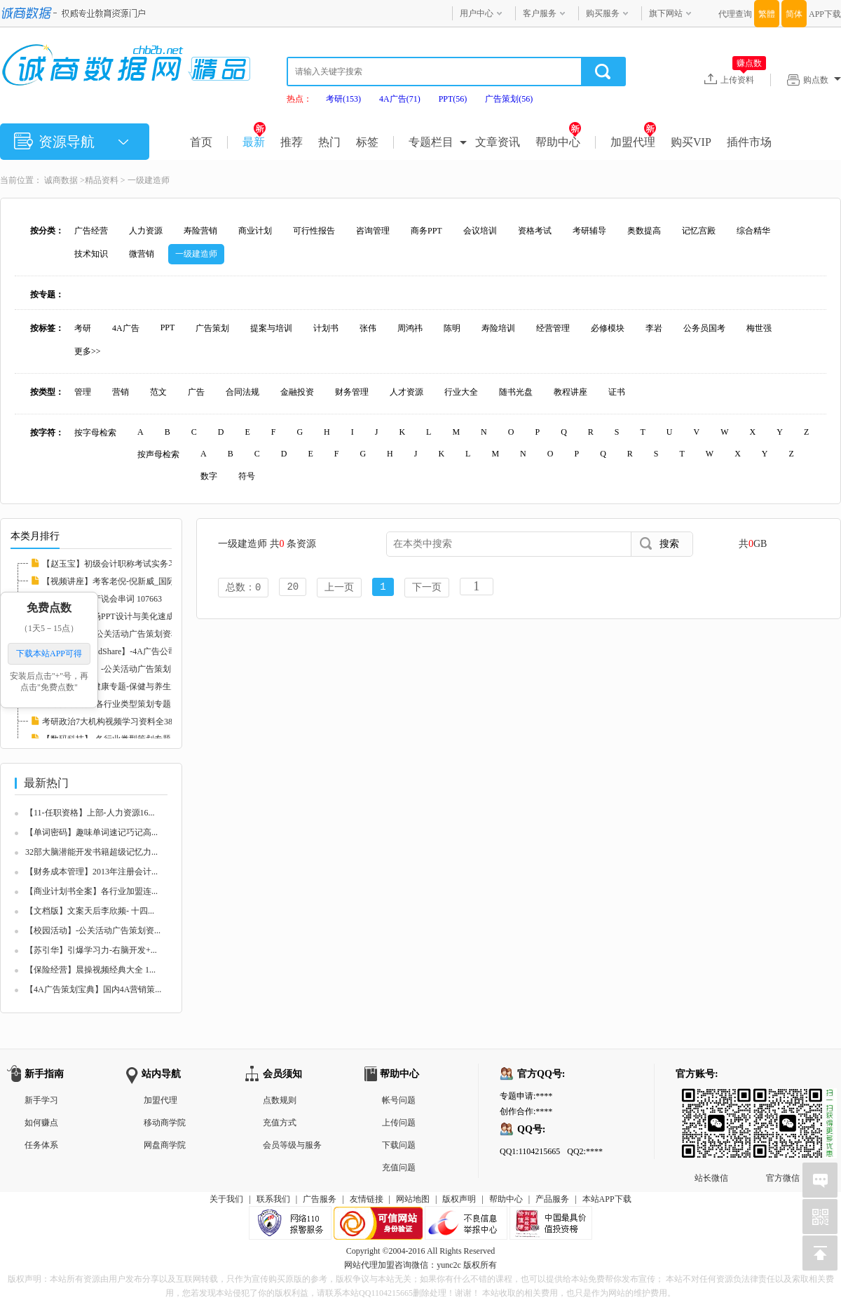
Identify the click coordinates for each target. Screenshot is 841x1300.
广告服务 (319, 1199)
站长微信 (711, 1099)
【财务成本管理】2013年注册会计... (91, 871)
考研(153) (343, 99)
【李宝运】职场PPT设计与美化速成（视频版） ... (133, 616)
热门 (329, 142)
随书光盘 (516, 392)
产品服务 (552, 1199)
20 (293, 588)
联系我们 (273, 1199)
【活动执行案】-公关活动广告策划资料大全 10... (131, 669)
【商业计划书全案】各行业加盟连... (91, 891)
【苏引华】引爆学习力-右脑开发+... (91, 950)
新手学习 (41, 1100)
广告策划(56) (509, 99)
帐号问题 (399, 1100)
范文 (158, 392)
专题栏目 (431, 142)
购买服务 (603, 13)
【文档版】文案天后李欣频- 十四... (89, 911)
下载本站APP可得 (49, 653)
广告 (196, 392)
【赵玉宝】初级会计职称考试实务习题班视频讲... (133, 564)
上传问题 (399, 1123)
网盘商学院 (165, 1145)
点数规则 (279, 1100)
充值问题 (399, 1167)
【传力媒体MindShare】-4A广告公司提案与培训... (133, 651)
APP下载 (825, 14)
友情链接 (366, 1199)
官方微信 (783, 1099)
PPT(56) (453, 99)
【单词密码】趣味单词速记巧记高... (91, 832)
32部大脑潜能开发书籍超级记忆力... (91, 852)
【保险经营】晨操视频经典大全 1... (90, 970)
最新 (254, 142)
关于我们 (226, 1199)
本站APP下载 (606, 1199)
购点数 (822, 80)
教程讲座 (570, 392)
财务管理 (352, 392)
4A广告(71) (399, 99)
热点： (299, 99)
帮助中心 (558, 142)
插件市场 (749, 142)
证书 (616, 392)
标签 (367, 142)
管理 (82, 392)
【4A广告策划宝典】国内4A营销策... (93, 989)
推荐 (291, 142)
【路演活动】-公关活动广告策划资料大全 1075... (131, 634)
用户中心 (476, 13)
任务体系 (41, 1145)
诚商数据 (61, 180)
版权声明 (459, 1199)
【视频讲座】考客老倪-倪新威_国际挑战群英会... (133, 581)
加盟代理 (633, 142)
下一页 (427, 588)
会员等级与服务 (292, 1145)
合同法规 (242, 392)
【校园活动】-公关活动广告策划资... (92, 930)
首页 (201, 142)
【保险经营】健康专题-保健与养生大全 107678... (131, 686)
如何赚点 (41, 1123)
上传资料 (743, 79)
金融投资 (297, 392)
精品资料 (101, 180)
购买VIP (691, 142)
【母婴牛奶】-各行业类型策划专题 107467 (120, 704)
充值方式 (279, 1123)
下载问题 (399, 1145)
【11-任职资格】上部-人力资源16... (90, 813)
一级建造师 (149, 180)
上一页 (339, 588)
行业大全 (461, 392)
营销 (120, 392)
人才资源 (406, 392)
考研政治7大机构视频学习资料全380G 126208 (126, 721)
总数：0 (243, 588)
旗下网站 (666, 13)
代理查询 (735, 14)
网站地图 (413, 1199)
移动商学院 (165, 1123)
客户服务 (539, 13)
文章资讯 (497, 142)
